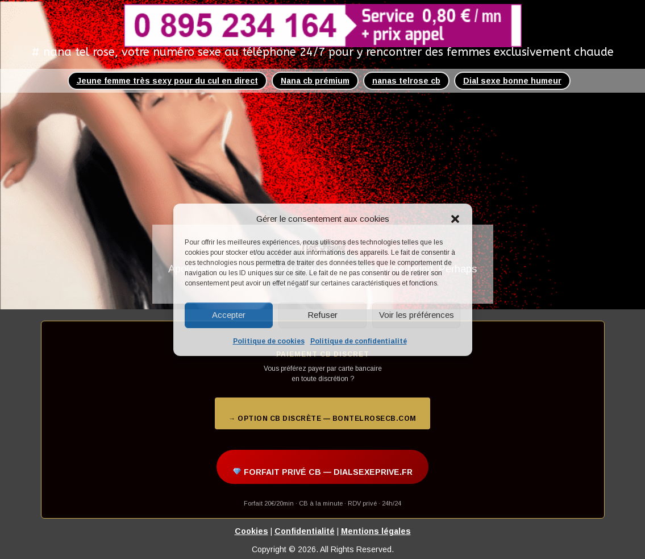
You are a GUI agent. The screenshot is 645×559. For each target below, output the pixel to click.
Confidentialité (304, 531)
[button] (455, 219)
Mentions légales (376, 531)
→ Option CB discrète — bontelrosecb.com (322, 419)
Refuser (322, 315)
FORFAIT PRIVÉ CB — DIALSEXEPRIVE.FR (323, 472)
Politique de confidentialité (358, 341)
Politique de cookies (269, 341)
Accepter (228, 315)
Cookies (251, 531)
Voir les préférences (416, 315)
